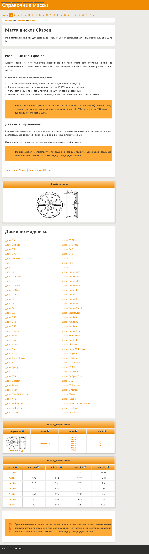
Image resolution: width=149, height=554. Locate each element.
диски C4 (10, 281)
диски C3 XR (68, 367)
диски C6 (10, 303)
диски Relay (11, 390)
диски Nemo (11, 399)
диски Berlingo (12, 244)
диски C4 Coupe (70, 244)
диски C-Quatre (69, 353)
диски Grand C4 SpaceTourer (76, 403)
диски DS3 (10, 317)
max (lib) (80, 467)
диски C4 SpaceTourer (73, 376)
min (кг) (56, 467)
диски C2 (10, 267)
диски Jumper (12, 385)
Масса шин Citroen (16, 170)
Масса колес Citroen (39, 170)
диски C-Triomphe (71, 358)
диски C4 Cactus (13, 290)
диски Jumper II (70, 290)
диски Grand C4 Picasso (17, 394)
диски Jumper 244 (71, 276)
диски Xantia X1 (70, 317)
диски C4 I (67, 249)
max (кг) (33, 467)
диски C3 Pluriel (70, 240)
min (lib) (103, 467)
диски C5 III (68, 263)
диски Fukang (69, 399)
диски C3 (10, 272)
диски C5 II (67, 258)
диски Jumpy (11, 335)
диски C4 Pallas (70, 412)
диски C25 (10, 376)
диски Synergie (12, 367)
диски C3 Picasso (13, 276)
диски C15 (10, 371)
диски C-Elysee (12, 258)
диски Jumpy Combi (72, 308)
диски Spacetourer (71, 313)
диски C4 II (67, 254)
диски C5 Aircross (71, 385)
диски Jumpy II (69, 299)
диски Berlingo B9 (14, 403)
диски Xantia (11, 344)
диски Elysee (68, 394)
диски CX (10, 313)
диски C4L (67, 381)
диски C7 (66, 267)
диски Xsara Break (71, 335)
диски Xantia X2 (70, 322)
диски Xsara (11, 353)
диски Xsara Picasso (15, 358)
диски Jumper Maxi (71, 285)
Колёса (101, 431)
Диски (72, 431)
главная (9, 20)
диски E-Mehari (70, 390)
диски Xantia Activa (72, 326)
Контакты (7, 548)
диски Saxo (10, 340)
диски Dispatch (12, 381)
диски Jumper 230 (71, 272)
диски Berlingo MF (14, 408)
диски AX (10, 240)
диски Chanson (69, 344)
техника (20, 20)
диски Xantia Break (71, 331)
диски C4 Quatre (70, 371)
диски (31, 20)
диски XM (10, 349)
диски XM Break (70, 408)
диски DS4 (10, 322)
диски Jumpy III (70, 303)
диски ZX (10, 362)
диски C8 (10, 308)
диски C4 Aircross (14, 285)
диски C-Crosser (13, 254)
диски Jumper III (70, 340)
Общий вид (16, 431)
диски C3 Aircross (71, 362)
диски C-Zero (11, 412)
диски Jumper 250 (71, 281)
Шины (44, 431)
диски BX (10, 249)
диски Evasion (12, 331)
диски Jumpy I (69, 294)
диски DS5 (10, 326)
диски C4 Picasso (13, 294)
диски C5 (10, 299)
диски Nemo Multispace (73, 349)
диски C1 (10, 263)
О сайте (18, 548)
